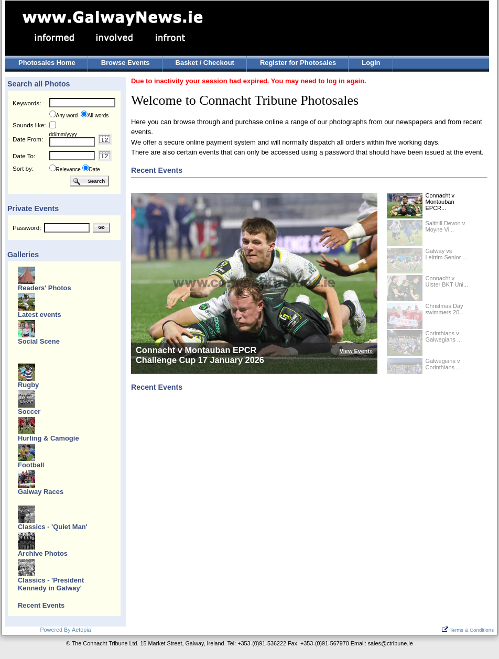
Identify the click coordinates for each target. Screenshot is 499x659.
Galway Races (40, 492)
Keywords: (27, 103)
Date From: (28, 139)
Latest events (39, 314)
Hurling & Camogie (48, 438)
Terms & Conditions (468, 630)
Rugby (28, 385)
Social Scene (39, 341)
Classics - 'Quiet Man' (53, 527)
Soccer (29, 411)
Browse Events (125, 63)
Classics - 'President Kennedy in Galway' (51, 584)
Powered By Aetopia (65, 630)
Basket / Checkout (205, 63)
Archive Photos (43, 553)
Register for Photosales (298, 63)
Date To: (24, 155)
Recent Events (41, 605)
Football (31, 465)
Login (371, 63)
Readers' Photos (44, 288)
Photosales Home (46, 63)
